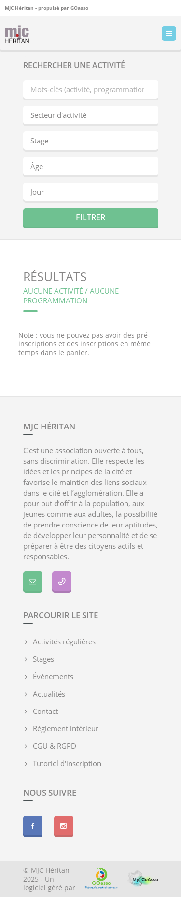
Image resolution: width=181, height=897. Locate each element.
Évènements (53, 676)
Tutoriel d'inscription (67, 763)
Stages (43, 659)
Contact (45, 711)
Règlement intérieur (65, 728)
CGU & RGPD (54, 746)
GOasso (79, 7)
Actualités (49, 693)
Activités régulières (64, 641)
